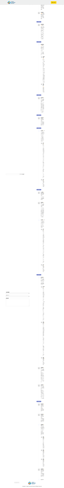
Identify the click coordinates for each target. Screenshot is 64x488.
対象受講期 (7, 292)
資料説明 (7, 298)
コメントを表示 (44, 81)
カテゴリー (7, 295)
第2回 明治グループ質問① (42, 17)
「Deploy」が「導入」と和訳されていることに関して (42, 139)
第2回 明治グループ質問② (42, 8)
